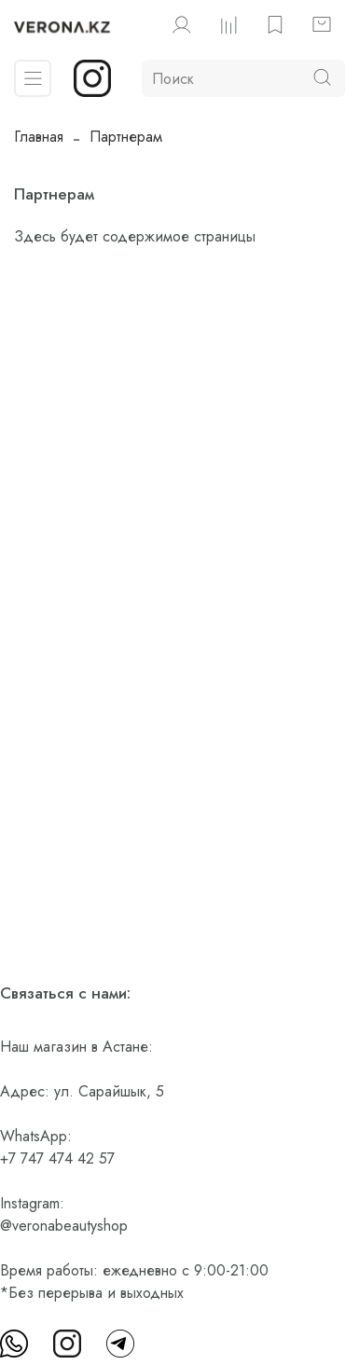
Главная (38, 136)
